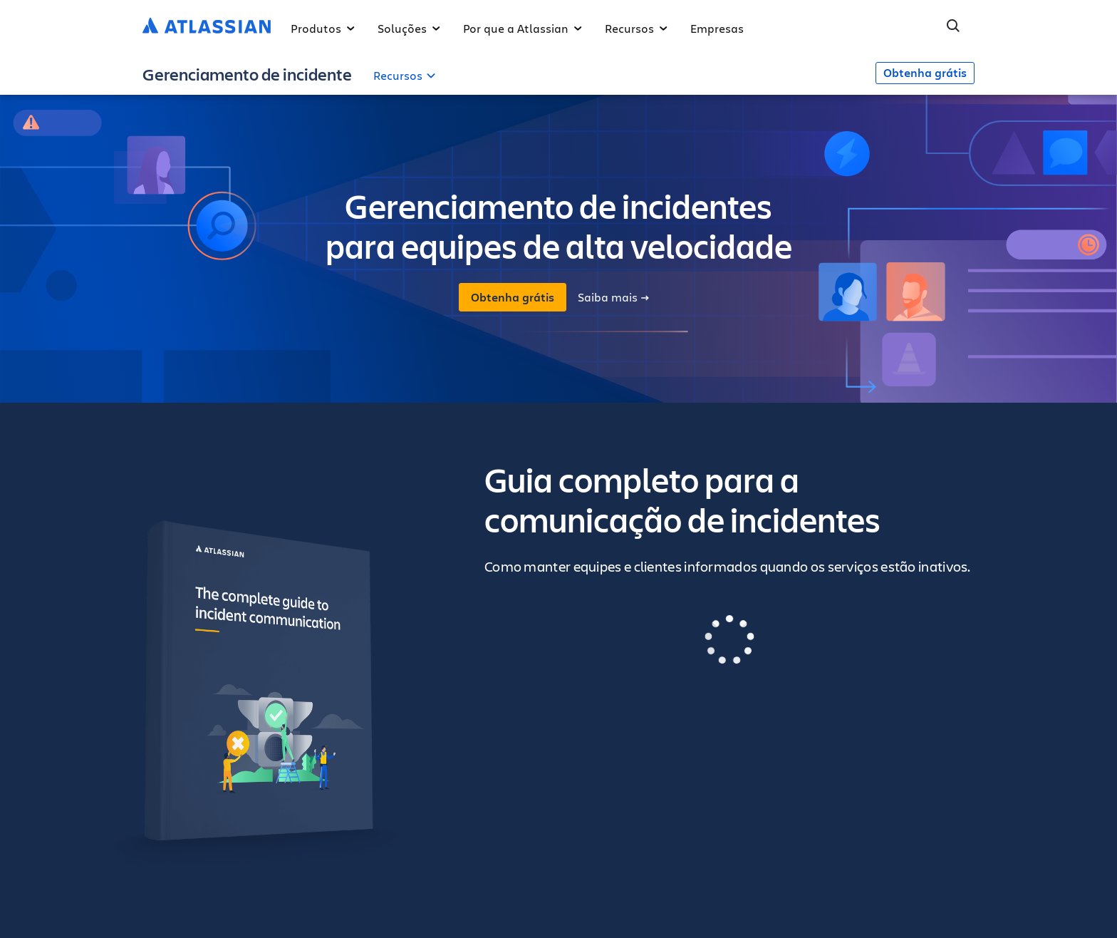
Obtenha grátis (925, 73)
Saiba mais (613, 297)
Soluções (409, 28)
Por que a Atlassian (522, 28)
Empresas (717, 28)
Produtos (323, 28)
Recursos (636, 28)
